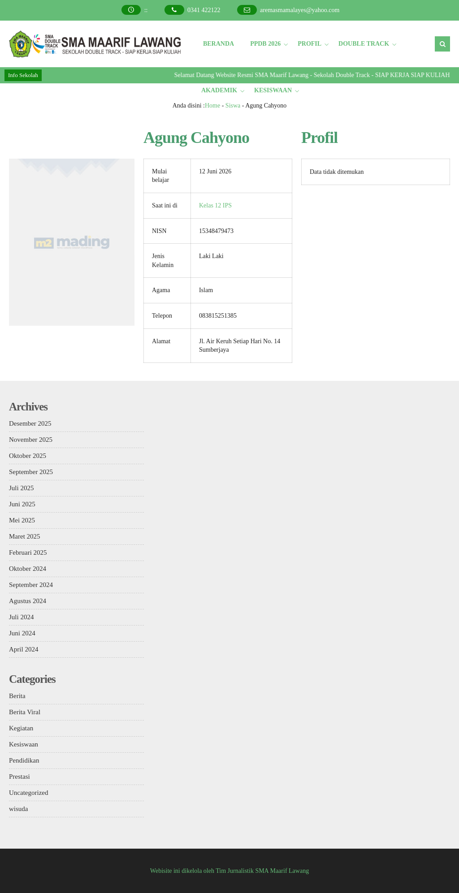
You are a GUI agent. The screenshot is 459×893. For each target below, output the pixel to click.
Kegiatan (21, 728)
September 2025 (31, 471)
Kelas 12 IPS (215, 205)
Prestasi (19, 776)
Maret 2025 (24, 536)
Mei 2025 (22, 520)
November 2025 (30, 439)
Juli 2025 (21, 488)
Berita (17, 695)
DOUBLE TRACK (363, 43)
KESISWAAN (273, 90)
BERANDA (218, 43)
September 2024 (31, 584)
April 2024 (23, 649)
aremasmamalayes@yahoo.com (299, 10)
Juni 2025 (22, 504)
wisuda (18, 808)
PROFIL (309, 43)
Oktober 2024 (27, 568)
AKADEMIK (219, 90)
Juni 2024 (22, 633)
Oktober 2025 (27, 455)
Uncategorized (28, 792)
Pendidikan (24, 760)
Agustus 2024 (27, 600)
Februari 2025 (28, 552)
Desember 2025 (30, 423)
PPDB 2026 (265, 43)
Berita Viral (24, 712)
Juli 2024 (21, 617)
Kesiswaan (23, 744)
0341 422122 (204, 10)
